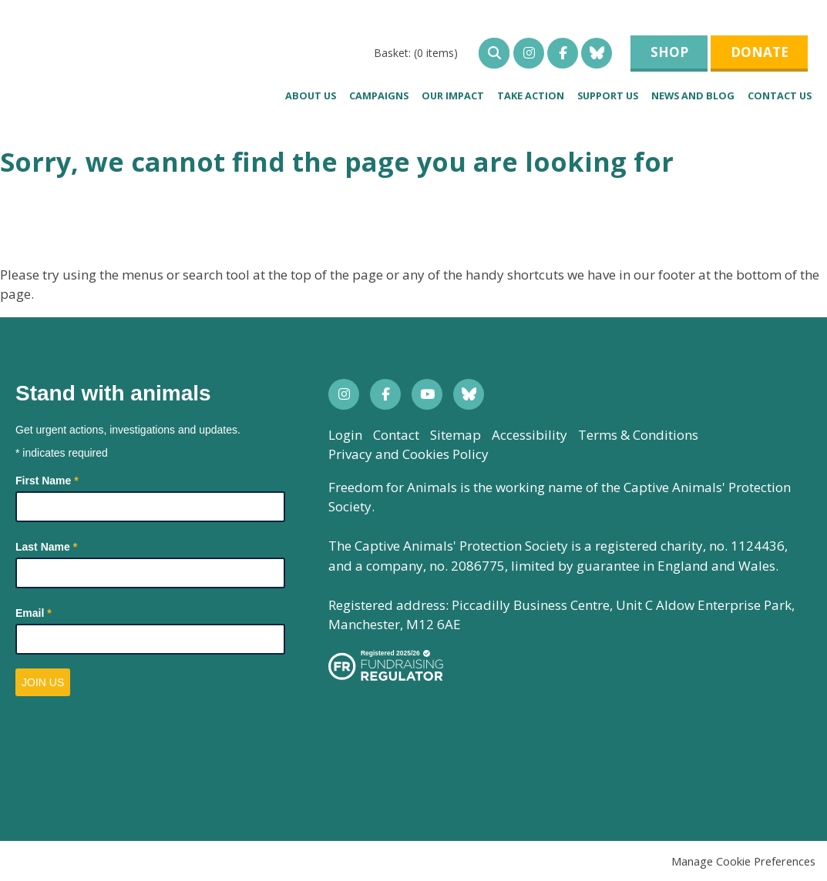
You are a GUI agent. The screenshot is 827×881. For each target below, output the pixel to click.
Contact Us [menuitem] (780, 95)
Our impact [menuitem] (453, 95)
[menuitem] (416, 53)
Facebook (562, 53)
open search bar (494, 53)
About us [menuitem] (310, 95)
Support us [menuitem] (607, 95)
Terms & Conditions (638, 435)
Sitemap (455, 435)
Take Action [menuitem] (530, 95)
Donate (759, 52)
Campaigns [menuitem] (378, 95)
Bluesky (596, 53)
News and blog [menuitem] (693, 95)
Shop (669, 52)
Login (345, 435)
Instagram (528, 53)
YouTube (427, 394)
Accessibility (529, 435)
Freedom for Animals (126, 58)
